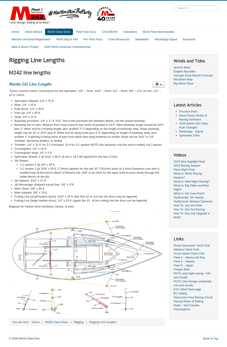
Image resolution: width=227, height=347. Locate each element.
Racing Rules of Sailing (188, 301)
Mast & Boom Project (25, 46)
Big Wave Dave (183, 83)
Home (15, 31)
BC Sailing (180, 293)
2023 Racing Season (187, 165)
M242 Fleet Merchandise (158, 31)
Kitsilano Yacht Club (186, 249)
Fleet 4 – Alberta (184, 261)
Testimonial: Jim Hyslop (189, 197)
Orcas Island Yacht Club (189, 253)
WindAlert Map (183, 79)
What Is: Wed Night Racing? (192, 181)
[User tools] (159, 84)
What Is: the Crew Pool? (189, 193)
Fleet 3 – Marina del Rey (189, 257)
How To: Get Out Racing (189, 209)
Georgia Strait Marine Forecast (193, 75)
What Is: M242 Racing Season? (188, 175)
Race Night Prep (184, 169)
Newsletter (142, 39)
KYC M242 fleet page (187, 289)
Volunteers (130, 31)
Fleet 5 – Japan (184, 265)
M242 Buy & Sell (67, 39)
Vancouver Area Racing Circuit (193, 297)
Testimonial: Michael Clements (193, 201)
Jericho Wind (182, 67)
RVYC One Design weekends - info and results (193, 283)
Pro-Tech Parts (92, 39)
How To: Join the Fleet (188, 205)
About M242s (33, 31)
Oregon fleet (182, 269)
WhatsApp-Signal (166, 39)
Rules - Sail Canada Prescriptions (186, 307)
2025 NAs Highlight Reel (189, 161)
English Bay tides (185, 71)
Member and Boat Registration (31, 39)
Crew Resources (118, 39)
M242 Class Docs (59, 31)
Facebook (189, 39)
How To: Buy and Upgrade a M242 (191, 215)
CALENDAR (110, 31)
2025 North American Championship (67, 46)
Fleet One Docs (86, 31)
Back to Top (210, 338)
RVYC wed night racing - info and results (192, 275)
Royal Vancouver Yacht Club (192, 245)
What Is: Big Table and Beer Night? (191, 187)
